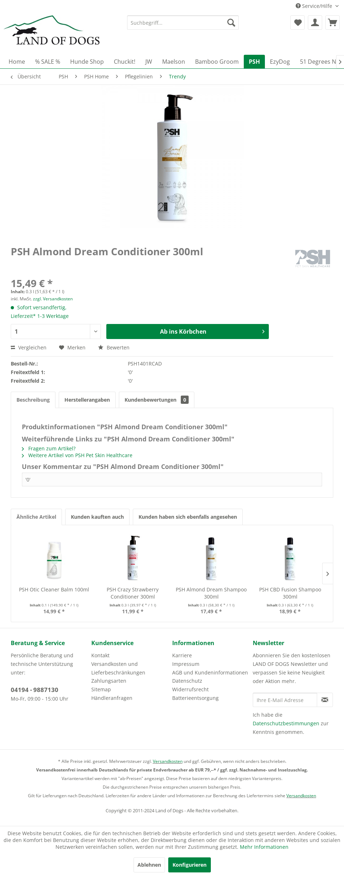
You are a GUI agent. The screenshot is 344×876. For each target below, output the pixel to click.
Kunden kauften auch (97, 516)
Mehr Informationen (264, 846)
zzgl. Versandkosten (53, 299)
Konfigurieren (190, 864)
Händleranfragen (111, 697)
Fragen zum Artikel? (49, 448)
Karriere (182, 655)
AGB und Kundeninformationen (210, 672)
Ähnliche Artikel (36, 516)
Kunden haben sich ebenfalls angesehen (188, 516)
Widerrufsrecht (190, 689)
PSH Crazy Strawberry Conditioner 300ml (133, 593)
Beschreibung (33, 399)
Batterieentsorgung (195, 697)
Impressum (185, 663)
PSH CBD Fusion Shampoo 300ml (290, 593)
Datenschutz (187, 680)
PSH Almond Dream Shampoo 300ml (211, 593)
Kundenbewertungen (157, 400)
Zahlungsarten (108, 680)
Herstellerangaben (87, 399)
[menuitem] (183, 22)
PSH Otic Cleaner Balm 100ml (54, 589)
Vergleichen (29, 347)
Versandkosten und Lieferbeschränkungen (118, 668)
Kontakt (100, 655)
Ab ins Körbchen (212, 330)
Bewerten (114, 347)
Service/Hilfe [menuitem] (315, 6)
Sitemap (101, 689)
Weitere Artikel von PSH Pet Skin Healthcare (77, 455)
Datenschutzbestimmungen (286, 723)
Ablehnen (149, 864)
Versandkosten (168, 761)
